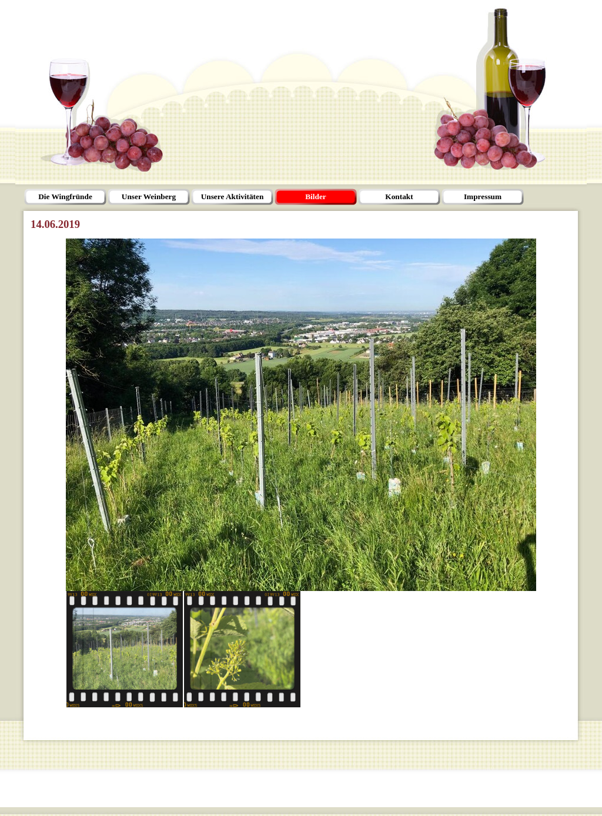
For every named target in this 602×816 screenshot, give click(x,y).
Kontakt (399, 196)
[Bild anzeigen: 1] (124, 649)
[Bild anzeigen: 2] (242, 649)
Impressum (482, 196)
